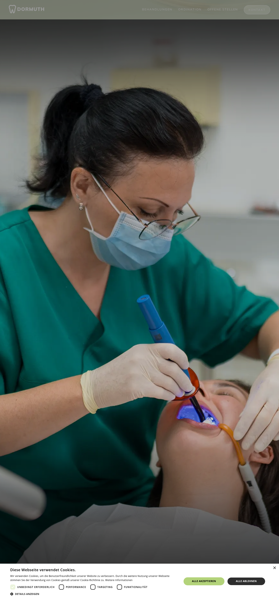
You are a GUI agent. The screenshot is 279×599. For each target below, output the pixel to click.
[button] (93, 594)
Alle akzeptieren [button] (204, 581)
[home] (26, 10)
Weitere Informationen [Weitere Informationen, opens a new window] (119, 580)
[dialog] (139, 581)
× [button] (274, 568)
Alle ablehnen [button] (246, 581)
